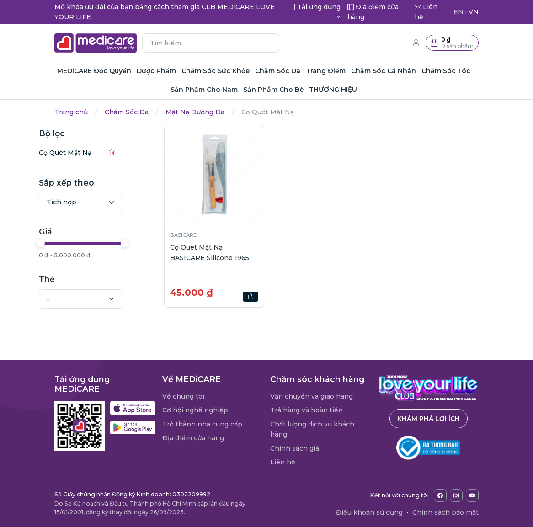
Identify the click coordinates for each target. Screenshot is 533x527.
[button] (452, 43)
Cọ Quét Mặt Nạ (84, 153)
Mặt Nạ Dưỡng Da (194, 112)
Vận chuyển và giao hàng (311, 396)
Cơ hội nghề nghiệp (195, 410)
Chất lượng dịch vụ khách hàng (312, 429)
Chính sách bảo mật (445, 512)
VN (474, 12)
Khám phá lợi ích (428, 419)
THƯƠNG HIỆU (333, 89)
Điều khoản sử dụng (369, 512)
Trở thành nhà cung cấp (202, 424)
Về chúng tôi (183, 396)
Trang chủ (71, 112)
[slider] (60, 243)
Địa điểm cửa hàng (193, 438)
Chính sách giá (294, 448)
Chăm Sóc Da (127, 112)
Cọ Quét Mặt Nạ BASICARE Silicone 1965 (209, 252)
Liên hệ (282, 462)
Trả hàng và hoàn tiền (306, 410)
